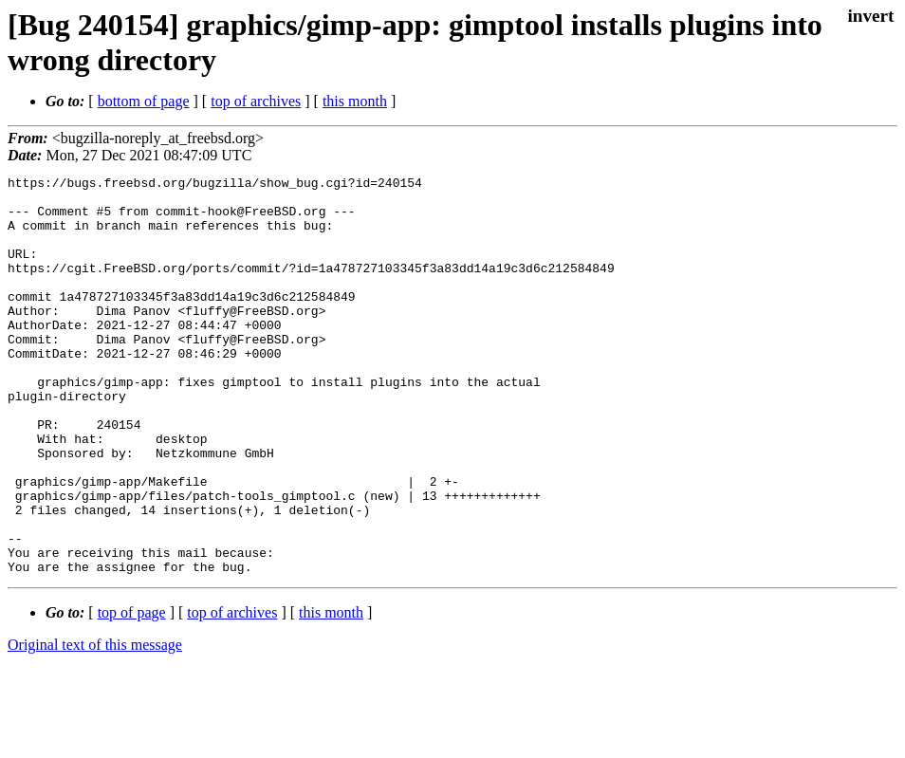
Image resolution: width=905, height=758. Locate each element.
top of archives (256, 101)
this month (355, 101)
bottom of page (144, 101)
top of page (132, 692)
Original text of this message (95, 724)
